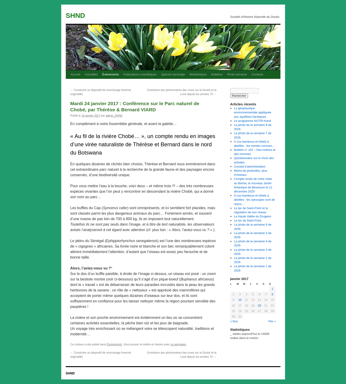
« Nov (234, 321)
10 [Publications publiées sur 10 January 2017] (239, 299)
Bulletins (216, 74)
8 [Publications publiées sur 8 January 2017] (272, 294)
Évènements (110, 74)
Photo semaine (237, 74)
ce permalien (178, 344)
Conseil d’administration (249, 166)
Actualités (91, 74)
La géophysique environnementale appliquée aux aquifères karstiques (252, 112)
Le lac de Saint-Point (247, 220)
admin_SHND (114, 115)
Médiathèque (198, 74)
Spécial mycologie (173, 74)
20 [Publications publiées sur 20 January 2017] (259, 305)
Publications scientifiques (139, 74)
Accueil (75, 74)
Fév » (272, 321)
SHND (75, 15)
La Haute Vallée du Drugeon (252, 216)
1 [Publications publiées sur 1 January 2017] (272, 289)
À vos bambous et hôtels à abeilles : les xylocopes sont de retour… (254, 199)
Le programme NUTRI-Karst (252, 121)
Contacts (257, 74)
